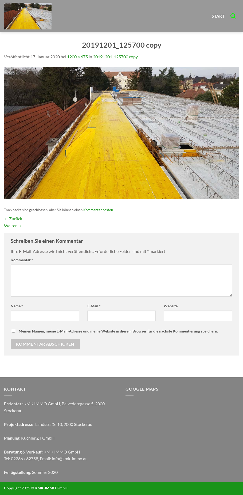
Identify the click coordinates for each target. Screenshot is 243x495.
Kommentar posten (98, 210)
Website (171, 306)
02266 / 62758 (24, 458)
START (218, 16)
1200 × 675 (77, 56)
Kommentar (22, 260)
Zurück (13, 218)
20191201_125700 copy (115, 56)
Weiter (13, 225)
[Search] (233, 16)
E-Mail (94, 306)
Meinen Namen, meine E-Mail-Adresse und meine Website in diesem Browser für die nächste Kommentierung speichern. (118, 331)
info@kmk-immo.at (69, 458)
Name (17, 306)
